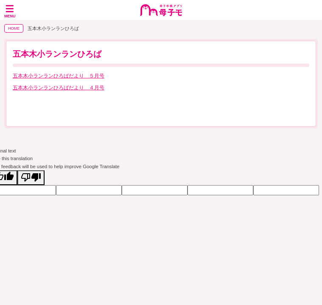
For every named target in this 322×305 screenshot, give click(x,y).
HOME (14, 28)
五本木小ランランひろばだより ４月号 (58, 88)
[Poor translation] (31, 177)
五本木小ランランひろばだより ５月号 (58, 76)
